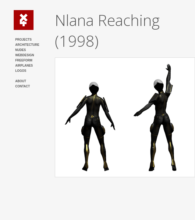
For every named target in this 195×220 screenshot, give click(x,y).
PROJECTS (23, 39)
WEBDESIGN (24, 55)
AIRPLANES (24, 65)
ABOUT (20, 81)
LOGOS (20, 70)
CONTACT (22, 86)
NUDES (20, 50)
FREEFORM (23, 60)
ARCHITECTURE (27, 44)
